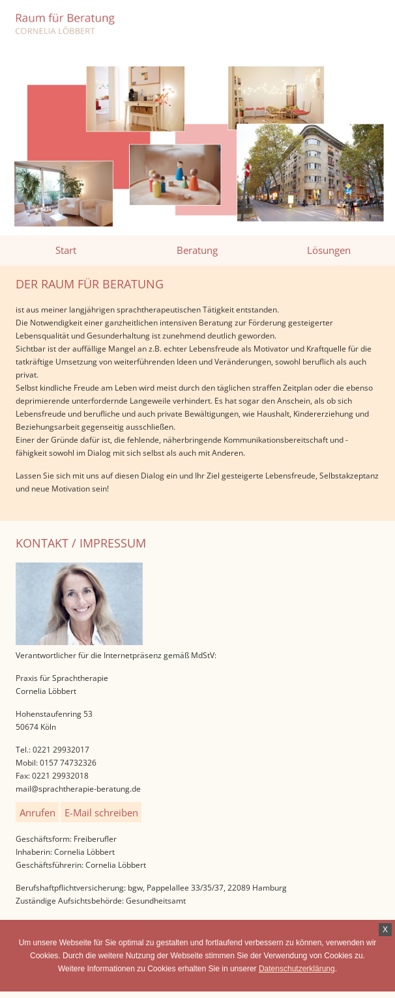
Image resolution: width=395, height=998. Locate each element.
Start (65, 249)
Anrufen (37, 811)
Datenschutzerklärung (297, 968)
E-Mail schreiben (101, 811)
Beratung (197, 249)
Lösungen (329, 249)
